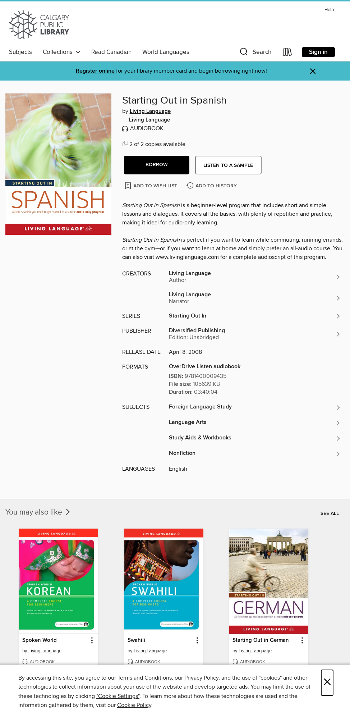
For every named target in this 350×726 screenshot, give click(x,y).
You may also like (38, 512)
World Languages (165, 52)
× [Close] (327, 683)
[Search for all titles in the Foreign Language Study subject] (255, 407)
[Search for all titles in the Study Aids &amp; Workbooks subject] (255, 438)
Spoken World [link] (39, 640)
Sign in (318, 52)
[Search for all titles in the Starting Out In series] (255, 316)
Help (329, 10)
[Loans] (287, 53)
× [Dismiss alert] (313, 71)
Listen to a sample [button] (228, 165)
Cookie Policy (134, 705)
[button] (255, 53)
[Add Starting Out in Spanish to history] (212, 186)
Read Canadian (111, 52)
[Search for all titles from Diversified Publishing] (255, 334)
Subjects (20, 52)
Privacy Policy (201, 677)
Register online (95, 71)
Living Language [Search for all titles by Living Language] (150, 111)
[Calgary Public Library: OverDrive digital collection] (39, 25)
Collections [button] (61, 52)
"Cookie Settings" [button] (117, 696)
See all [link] (330, 513)
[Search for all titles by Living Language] (255, 277)
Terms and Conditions (145, 677)
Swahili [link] (136, 640)
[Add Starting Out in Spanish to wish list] (151, 185)
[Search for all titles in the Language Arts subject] (255, 423)
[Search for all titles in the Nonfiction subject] (255, 454)
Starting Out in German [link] (260, 640)
